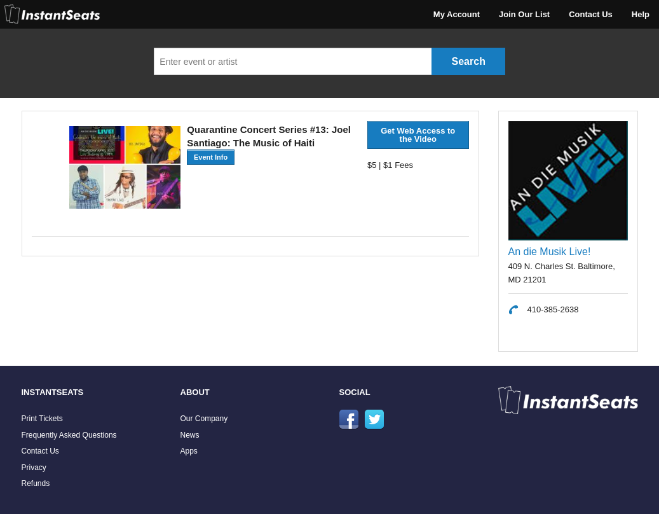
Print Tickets (42, 418)
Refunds (36, 483)
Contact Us (591, 14)
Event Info (211, 157)
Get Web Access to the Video (418, 135)
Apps (189, 451)
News (190, 435)
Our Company (204, 418)
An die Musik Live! (549, 251)
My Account (456, 14)
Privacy (34, 467)
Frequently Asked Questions (69, 435)
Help (640, 14)
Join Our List (524, 14)
